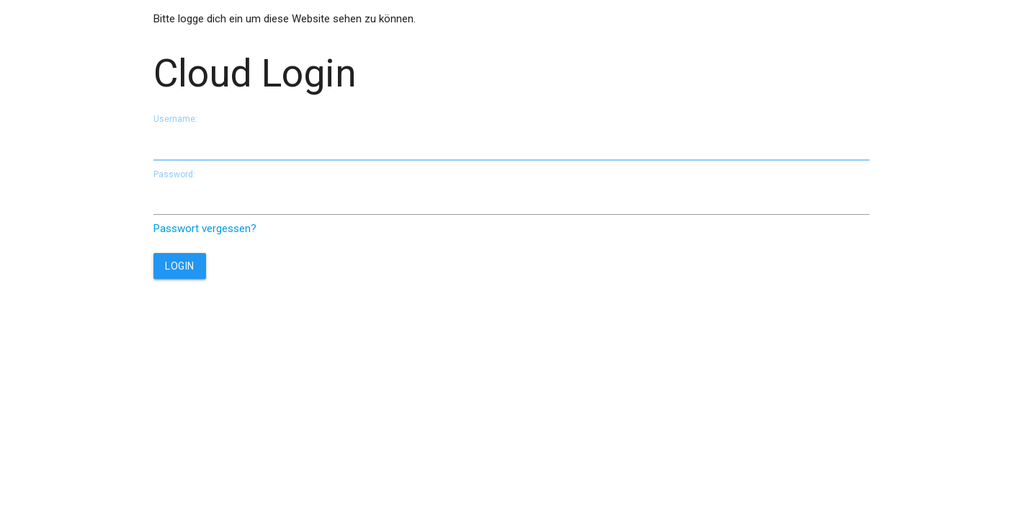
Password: (174, 174)
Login (180, 266)
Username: (175, 119)
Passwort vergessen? (204, 228)
